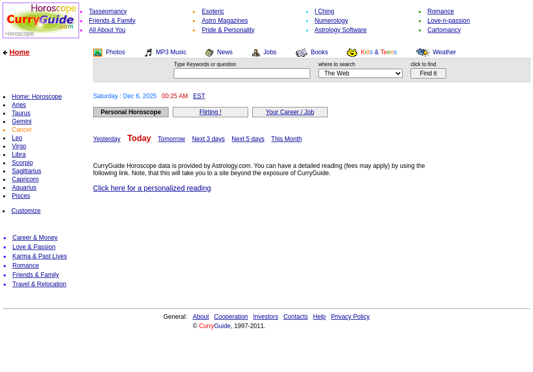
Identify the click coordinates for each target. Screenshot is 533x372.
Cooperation (231, 316)
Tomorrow (171, 139)
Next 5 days (248, 139)
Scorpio (22, 162)
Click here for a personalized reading (152, 188)
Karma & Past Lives (39, 256)
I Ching (324, 11)
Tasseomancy (108, 11)
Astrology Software (341, 30)
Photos (115, 52)
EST (199, 96)
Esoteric (213, 11)
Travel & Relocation (39, 284)
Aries (19, 105)
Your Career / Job (290, 112)
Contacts (295, 316)
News (225, 52)
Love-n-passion (449, 20)
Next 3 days (208, 139)
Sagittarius (26, 171)
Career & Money (34, 237)
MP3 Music (171, 52)
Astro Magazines (225, 20)
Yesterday (106, 139)
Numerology (331, 20)
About (201, 316)
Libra (19, 154)
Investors (266, 316)
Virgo (19, 146)
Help (319, 316)
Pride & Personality (228, 30)
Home (19, 52)
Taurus (21, 113)
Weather (444, 52)
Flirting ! (211, 112)
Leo (17, 138)
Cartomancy (444, 30)
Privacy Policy (350, 316)
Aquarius (24, 187)
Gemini (22, 121)
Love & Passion (33, 247)
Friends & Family (112, 20)
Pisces (21, 195)
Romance (441, 11)
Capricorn (25, 179)
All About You (107, 30)
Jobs (269, 52)
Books (319, 52)
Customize (26, 210)
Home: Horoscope (37, 96)
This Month (286, 139)
